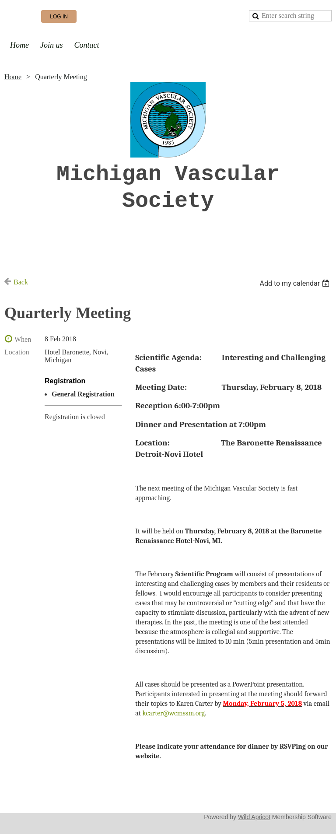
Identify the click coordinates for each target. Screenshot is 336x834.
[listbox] (295, 283)
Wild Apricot (254, 816)
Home (12, 77)
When (22, 339)
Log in (59, 17)
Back (21, 282)
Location (16, 352)
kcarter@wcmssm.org (173, 713)
